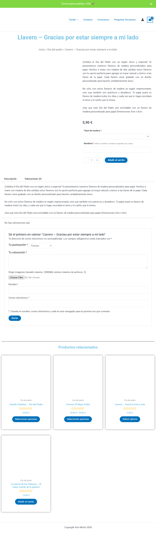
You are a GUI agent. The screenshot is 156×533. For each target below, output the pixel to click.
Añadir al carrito (116, 160)
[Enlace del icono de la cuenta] (142, 19)
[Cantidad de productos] (91, 160)
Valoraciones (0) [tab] (33, 178)
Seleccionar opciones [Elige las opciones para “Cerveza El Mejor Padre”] (78, 419)
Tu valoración (18, 252)
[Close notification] (151, 4)
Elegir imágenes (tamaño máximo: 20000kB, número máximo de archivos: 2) (47, 272)
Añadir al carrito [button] (26, 502)
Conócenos (104, 19)
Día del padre (54, 49)
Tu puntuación (18, 244)
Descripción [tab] (10, 178)
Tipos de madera (92, 130)
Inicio (42, 49)
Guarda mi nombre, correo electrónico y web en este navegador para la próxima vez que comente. (60, 311)
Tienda (74, 20)
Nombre (13, 284)
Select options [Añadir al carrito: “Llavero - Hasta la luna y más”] (130, 419)
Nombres (108, 143)
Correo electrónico (19, 298)
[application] (77, 20)
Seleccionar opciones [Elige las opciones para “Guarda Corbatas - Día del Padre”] (26, 419)
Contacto (88, 19)
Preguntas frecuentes (125, 19)
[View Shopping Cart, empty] (150, 20)
